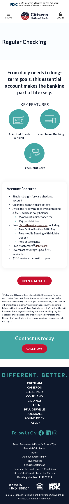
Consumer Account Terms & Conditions (34, 469)
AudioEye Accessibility (34, 456)
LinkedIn (48, 433)
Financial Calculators (34, 448)
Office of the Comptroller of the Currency (35, 473)
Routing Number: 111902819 (34, 477)
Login (60, 15)
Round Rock (34, 418)
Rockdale (34, 413)
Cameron (34, 387)
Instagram (54, 433)
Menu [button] (8, 15)
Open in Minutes (34, 281)
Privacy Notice (34, 460)
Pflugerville (34, 409)
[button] (60, 16)
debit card (41, 245)
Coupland (34, 396)
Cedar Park (34, 391)
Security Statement (34, 464)
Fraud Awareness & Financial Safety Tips (34, 444)
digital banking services (33, 225)
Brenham (34, 383)
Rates (34, 452)
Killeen (34, 405)
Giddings (34, 400)
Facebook (41, 433)
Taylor (34, 422)
